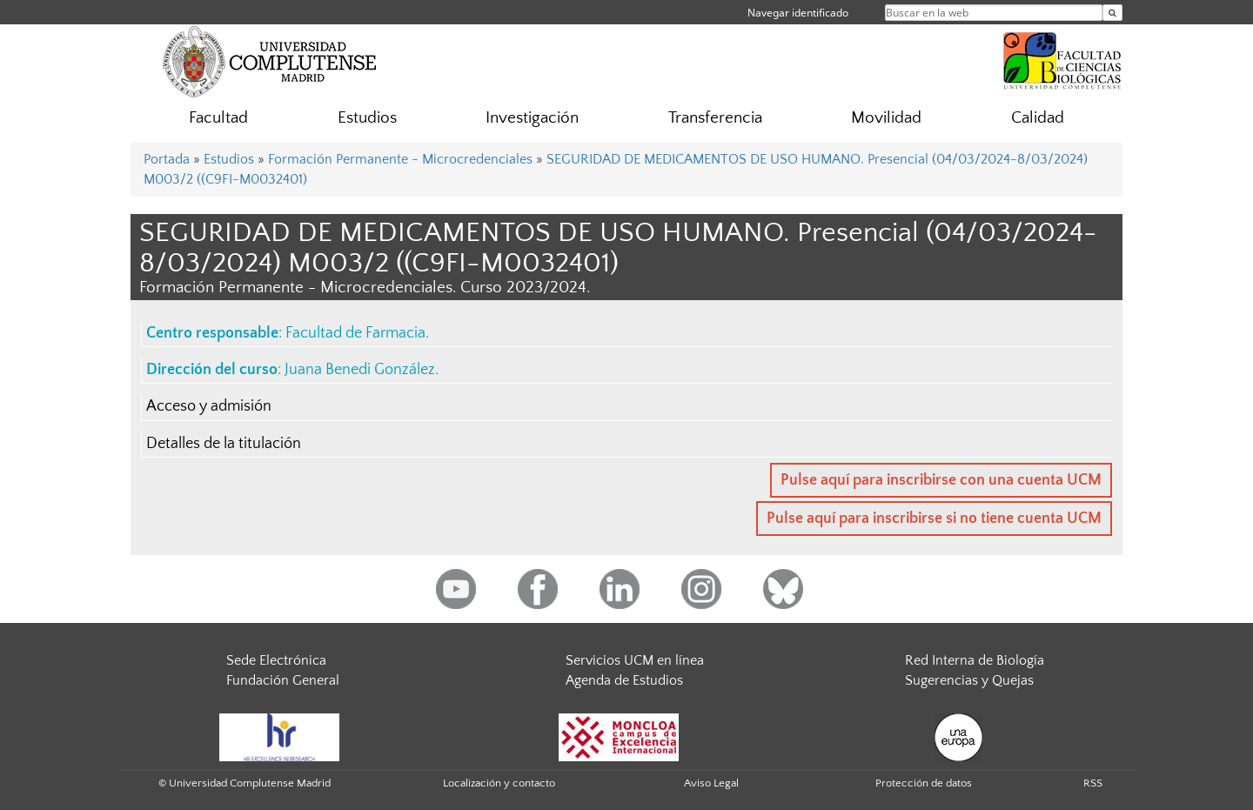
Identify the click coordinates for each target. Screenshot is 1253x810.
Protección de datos (923, 783)
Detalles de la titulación (223, 443)
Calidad (1037, 118)
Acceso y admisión (208, 406)
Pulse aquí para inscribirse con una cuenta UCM (941, 480)
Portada (167, 159)
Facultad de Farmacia (355, 333)
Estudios (367, 118)
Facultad (218, 118)
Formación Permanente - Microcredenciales (400, 159)
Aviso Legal (711, 783)
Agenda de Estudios (624, 680)
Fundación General (282, 680)
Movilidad (886, 118)
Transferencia (715, 118)
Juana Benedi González (360, 369)
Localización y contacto (499, 783)
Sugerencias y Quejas (969, 680)
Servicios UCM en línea (635, 660)
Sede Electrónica (276, 660)
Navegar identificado (797, 12)
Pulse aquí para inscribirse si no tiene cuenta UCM (934, 518)
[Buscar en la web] (1112, 12)
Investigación (532, 118)
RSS (1092, 783)
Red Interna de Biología (974, 660)
